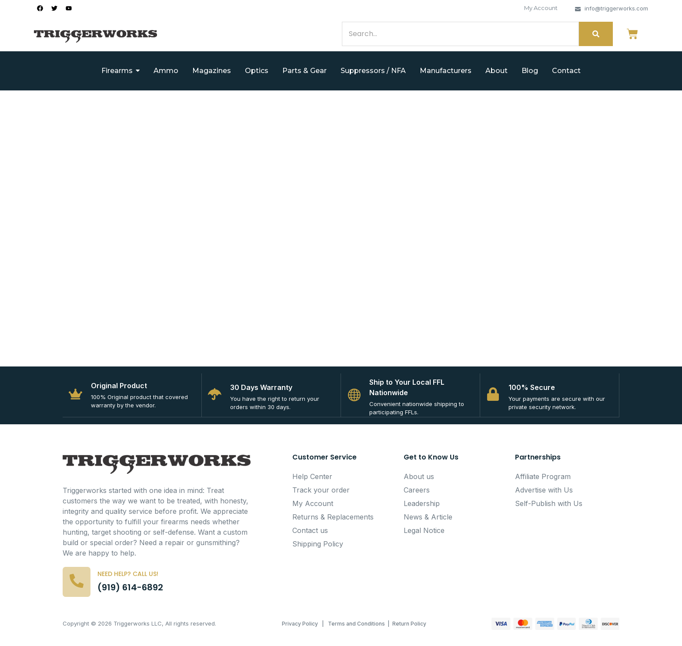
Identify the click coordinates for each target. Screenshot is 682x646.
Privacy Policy (300, 626)
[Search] (460, 34)
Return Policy (409, 626)
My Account (541, 7)
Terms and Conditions (356, 626)
